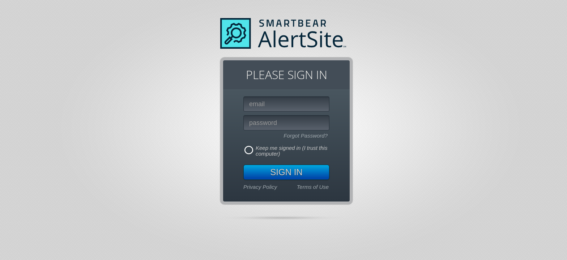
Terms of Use (313, 187)
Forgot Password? (306, 136)
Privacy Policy (260, 187)
